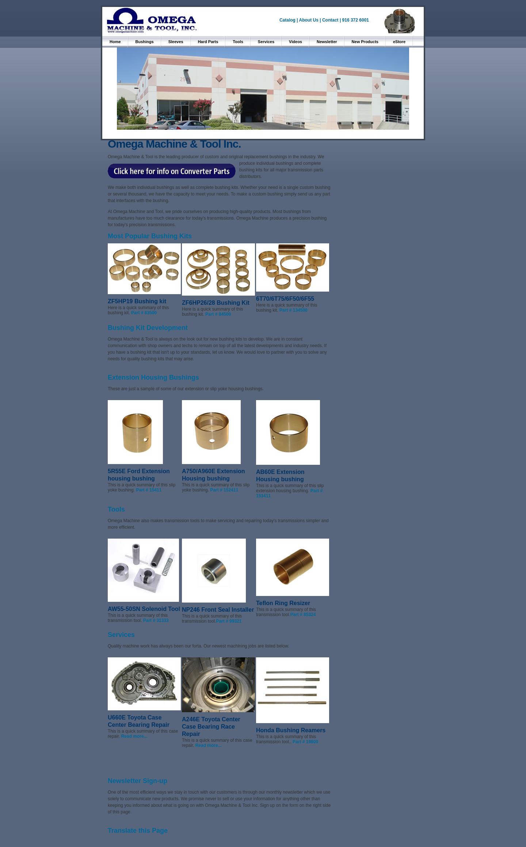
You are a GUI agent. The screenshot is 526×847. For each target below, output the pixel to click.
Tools (238, 41)
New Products (365, 41)
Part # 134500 (293, 310)
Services (266, 41)
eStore (399, 41)
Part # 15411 (148, 490)
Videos (295, 41)
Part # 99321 (228, 621)
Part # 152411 (224, 490)
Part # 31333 (156, 620)
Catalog (287, 20)
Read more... (134, 736)
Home (115, 41)
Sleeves (175, 41)
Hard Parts (208, 41)
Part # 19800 (305, 741)
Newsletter (327, 41)
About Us (309, 20)
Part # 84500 (218, 314)
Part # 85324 (303, 614)
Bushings (145, 41)
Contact (331, 20)
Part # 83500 (144, 312)
